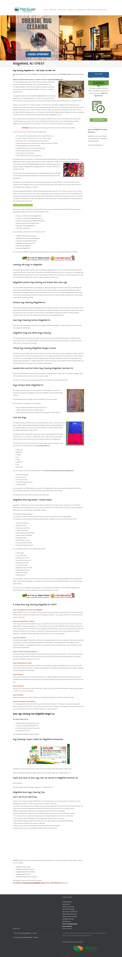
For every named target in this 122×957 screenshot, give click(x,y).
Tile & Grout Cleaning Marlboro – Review (25, 933)
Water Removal (67, 926)
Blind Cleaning (66, 921)
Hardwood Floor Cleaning (69, 916)
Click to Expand (17, 783)
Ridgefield (16, 860)
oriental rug (44, 668)
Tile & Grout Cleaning (68, 909)
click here (65, 883)
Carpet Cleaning (66, 902)
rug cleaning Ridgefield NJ (38, 96)
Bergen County (39, 164)
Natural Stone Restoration (69, 914)
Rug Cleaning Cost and (60, 74)
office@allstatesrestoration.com (101, 2)
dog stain (30, 581)
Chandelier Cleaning (68, 919)
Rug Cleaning (66, 904)
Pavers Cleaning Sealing (69, 924)
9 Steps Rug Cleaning (44, 74)
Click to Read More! (93, 141)
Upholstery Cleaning (68, 906)
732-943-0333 (98, 75)
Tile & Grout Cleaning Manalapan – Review (26, 937)
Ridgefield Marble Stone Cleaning (25, 872)
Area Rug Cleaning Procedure (19, 74)
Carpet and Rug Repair (32, 74)
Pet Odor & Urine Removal (69, 911)
